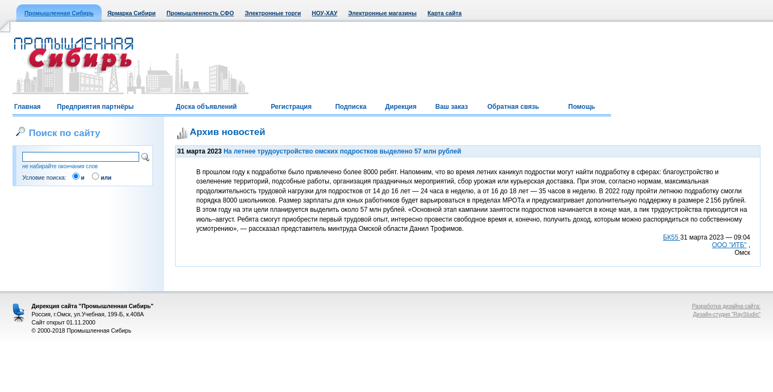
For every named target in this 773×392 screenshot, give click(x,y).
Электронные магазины (382, 13)
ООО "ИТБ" (729, 245)
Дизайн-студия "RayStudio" (726, 314)
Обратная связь (513, 107)
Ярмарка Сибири (131, 13)
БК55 (672, 237)
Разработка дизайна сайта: (726, 306)
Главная (27, 107)
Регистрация (291, 107)
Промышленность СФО (200, 13)
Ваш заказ (451, 107)
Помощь (581, 107)
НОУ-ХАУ (325, 13)
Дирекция (401, 107)
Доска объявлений (206, 107)
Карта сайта (444, 13)
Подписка (350, 107)
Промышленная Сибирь (58, 13)
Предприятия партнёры (95, 107)
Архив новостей (227, 131)
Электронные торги (273, 13)
